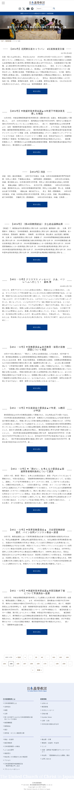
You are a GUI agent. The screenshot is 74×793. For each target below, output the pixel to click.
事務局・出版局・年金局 (50, 743)
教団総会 (7, 726)
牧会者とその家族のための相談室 (16, 757)
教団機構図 (8, 722)
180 (57, 663)
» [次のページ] (32, 670)
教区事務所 (8, 743)
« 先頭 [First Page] (18, 657)
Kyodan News (47, 717)
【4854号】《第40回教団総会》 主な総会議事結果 (37, 224)
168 (31, 663)
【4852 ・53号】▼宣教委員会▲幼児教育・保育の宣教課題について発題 (37, 348)
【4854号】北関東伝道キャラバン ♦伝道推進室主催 (37, 49)
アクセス (7, 760)
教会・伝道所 (9, 739)
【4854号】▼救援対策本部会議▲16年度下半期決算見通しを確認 (37, 112)
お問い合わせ (46, 759)
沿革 (6, 713)
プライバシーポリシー (12, 769)
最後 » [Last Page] (39, 670)
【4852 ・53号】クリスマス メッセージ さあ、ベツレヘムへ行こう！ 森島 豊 (37, 280)
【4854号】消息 (37, 172)
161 (54, 657)
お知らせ (45, 703)
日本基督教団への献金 (12, 746)
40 (42, 657)
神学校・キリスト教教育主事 (14, 733)
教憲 (6, 710)
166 (18, 663)
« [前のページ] (25, 657)
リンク (44, 746)
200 (64, 663)
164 (4, 663)
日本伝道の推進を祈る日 (50, 724)
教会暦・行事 (46, 739)
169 (38, 663)
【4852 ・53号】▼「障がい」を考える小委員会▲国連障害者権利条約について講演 (37, 470)
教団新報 (50, 13)
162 (60, 657)
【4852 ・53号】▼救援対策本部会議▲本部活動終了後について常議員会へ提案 (37, 592)
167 (24, 663)
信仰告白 (7, 707)
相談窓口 (7, 753)
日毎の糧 (45, 713)
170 (45, 663)
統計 (6, 729)
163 (67, 657)
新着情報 (43, 699)
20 (36, 657)
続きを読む (37, 91)
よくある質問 (9, 750)
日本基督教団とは (9, 699)
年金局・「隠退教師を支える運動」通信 (56, 755)
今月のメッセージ (48, 710)
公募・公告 (46, 720)
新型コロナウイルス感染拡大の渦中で (34, 13)
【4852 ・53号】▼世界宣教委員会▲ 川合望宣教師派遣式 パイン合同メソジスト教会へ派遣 (37, 531)
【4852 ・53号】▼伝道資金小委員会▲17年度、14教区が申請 (37, 409)
